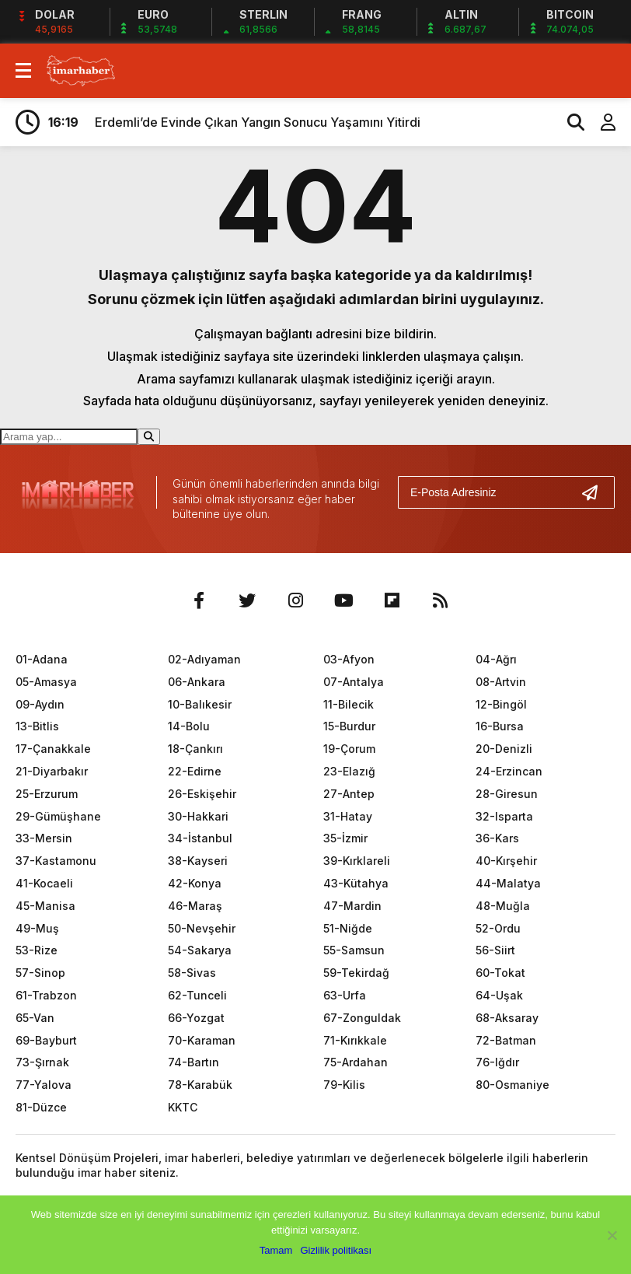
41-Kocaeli (44, 883)
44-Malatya (508, 883)
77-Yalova (43, 1084)
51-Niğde (347, 928)
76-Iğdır (497, 1062)
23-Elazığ (349, 771)
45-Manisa (45, 905)
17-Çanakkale (53, 748)
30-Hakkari (198, 816)
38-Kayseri (198, 860)
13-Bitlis (37, 726)
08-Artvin (501, 681)
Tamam (276, 1250)
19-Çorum (349, 748)
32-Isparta (504, 816)
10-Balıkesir (200, 704)
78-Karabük (200, 1084)
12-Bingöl (501, 704)
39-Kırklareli (356, 860)
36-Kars (497, 838)
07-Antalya (353, 681)
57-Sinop (40, 972)
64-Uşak (499, 995)
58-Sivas (192, 972)
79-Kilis (344, 1084)
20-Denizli (504, 748)
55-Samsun (354, 950)
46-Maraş (195, 905)
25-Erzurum (47, 793)
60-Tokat (500, 972)
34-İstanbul (200, 838)
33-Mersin (44, 838)
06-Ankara (196, 681)
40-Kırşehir (506, 860)
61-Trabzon (46, 995)
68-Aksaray (507, 1017)
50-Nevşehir (201, 928)
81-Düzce (41, 1107)
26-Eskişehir (202, 793)
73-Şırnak (42, 1062)
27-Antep (349, 793)
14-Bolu (189, 726)
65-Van (35, 1017)
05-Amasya (46, 681)
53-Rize (37, 950)
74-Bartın (193, 1062)
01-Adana (42, 659)
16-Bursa (500, 726)
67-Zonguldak (362, 1017)
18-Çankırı (195, 748)
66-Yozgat (196, 1017)
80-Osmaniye (512, 1084)
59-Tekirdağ (356, 972)
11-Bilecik (348, 704)
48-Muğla (503, 905)
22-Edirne (194, 771)
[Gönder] (596, 492)
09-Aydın (40, 704)
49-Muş (37, 928)
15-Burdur (349, 726)
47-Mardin (352, 905)
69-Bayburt (46, 1040)
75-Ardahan (355, 1062)
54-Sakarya (200, 950)
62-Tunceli (197, 995)
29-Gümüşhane (58, 816)
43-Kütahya (356, 883)
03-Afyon (349, 659)
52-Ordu (498, 928)
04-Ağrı (496, 659)
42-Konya (194, 883)
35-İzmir (345, 838)
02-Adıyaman (204, 659)
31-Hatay (347, 816)
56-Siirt (495, 950)
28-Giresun (507, 793)
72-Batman (506, 1040)
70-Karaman (201, 1040)
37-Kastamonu (56, 860)
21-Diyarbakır (52, 771)
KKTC (182, 1107)
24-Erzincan (509, 771)
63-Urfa (344, 995)
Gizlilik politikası (335, 1250)
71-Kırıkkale (355, 1040)
